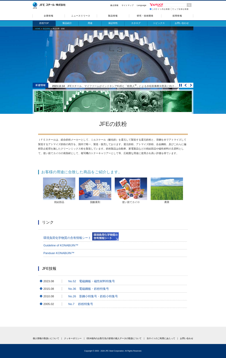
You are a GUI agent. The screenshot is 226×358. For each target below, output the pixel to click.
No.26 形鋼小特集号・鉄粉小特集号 (93, 296)
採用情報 (177, 15)
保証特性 (113, 23)
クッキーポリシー (73, 338)
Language (141, 5)
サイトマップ (128, 5)
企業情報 (48, 15)
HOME (37, 29)
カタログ (136, 23)
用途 (90, 23)
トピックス (159, 23)
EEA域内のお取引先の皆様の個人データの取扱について (114, 338)
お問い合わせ (182, 23)
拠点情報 (114, 5)
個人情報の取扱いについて (46, 338)
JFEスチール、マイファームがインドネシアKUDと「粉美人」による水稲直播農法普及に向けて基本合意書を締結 (132, 86)
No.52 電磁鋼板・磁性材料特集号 (91, 281)
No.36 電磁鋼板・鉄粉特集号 (88, 288)
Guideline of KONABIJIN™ (60, 245)
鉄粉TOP (44, 23)
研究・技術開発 (145, 15)
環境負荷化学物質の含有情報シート (81, 236)
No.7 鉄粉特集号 (80, 304)
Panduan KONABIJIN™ (58, 253)
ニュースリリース (80, 15)
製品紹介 (67, 23)
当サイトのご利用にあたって (161, 338)
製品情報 (113, 15)
